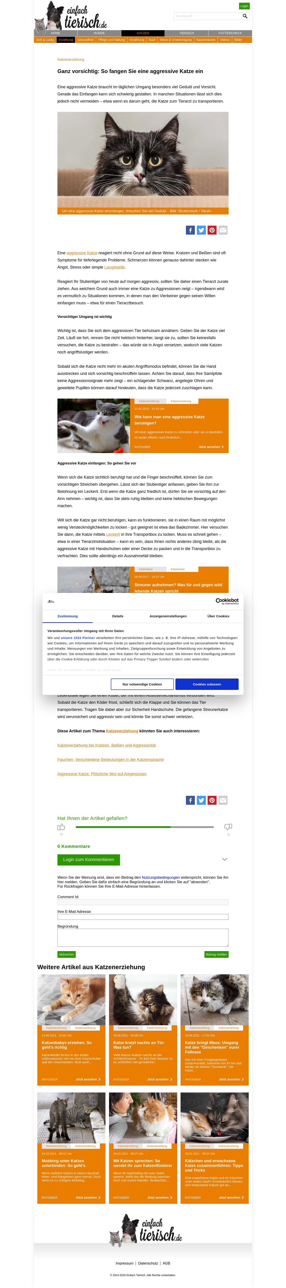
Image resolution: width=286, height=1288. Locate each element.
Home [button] (55, 33)
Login (244, 6)
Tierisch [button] (186, 33)
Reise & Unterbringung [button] (176, 40)
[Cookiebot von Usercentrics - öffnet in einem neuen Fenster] (219, 601)
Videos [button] (225, 40)
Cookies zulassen (207, 684)
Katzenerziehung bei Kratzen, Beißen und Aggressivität (106, 745)
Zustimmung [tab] (67, 616)
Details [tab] (118, 616)
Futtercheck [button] (230, 33)
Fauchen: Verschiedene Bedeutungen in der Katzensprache (110, 759)
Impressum (124, 1263)
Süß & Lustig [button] (45, 40)
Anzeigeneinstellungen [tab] (168, 616)
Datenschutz (148, 1263)
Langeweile (114, 267)
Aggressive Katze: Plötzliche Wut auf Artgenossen (102, 774)
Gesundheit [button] (86, 40)
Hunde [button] (99, 33)
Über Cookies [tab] (218, 616)
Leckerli (113, 534)
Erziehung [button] (66, 40)
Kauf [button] (152, 40)
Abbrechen (66, 954)
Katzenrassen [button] (206, 40)
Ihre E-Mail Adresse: (74, 912)
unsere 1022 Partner (78, 638)
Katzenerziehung (70, 59)
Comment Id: (68, 897)
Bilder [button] (238, 40)
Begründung (67, 926)
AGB (166, 1263)
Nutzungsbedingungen (161, 877)
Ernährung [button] (137, 40)
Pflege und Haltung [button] (111, 40)
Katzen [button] (143, 33)
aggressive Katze (82, 253)
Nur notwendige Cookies (142, 684)
